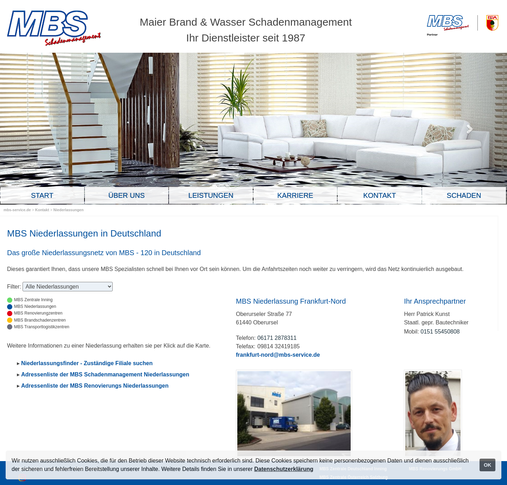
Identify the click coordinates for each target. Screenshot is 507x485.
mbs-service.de (17, 210)
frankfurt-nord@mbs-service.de (278, 355)
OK (488, 465)
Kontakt (42, 210)
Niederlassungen (69, 210)
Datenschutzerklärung (283, 469)
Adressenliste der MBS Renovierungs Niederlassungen (95, 386)
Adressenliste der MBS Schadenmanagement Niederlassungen (105, 374)
